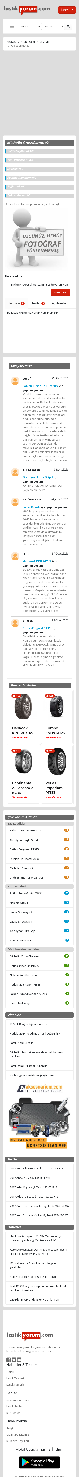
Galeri (10, 1372)
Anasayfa (13, 41)
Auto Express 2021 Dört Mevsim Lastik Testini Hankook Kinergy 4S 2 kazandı (38, 1252)
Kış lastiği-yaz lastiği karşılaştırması (32, 1075)
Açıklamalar (59, 303)
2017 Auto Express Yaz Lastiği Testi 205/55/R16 (39, 1206)
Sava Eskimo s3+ (20, 940)
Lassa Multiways (20, 1003)
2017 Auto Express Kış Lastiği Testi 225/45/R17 (39, 1215)
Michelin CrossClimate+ (24, 956)
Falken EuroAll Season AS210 (28, 994)
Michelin (45, 41)
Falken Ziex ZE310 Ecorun (26, 830)
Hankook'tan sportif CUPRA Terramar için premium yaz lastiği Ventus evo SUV (36, 1238)
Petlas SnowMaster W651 (26, 893)
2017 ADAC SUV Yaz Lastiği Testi (30, 1178)
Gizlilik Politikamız (17, 1434)
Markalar (29, 41)
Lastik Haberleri (16, 1384)
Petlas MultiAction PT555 (25, 984)
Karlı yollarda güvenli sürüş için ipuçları (34, 1277)
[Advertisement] (39, 93)
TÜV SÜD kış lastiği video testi (28, 1024)
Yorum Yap (61, 292)
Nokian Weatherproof (24, 975)
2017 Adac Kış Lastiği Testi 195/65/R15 (33, 1187)
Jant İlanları (13, 1413)
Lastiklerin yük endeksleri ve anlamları (34, 1299)
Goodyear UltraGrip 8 (23, 931)
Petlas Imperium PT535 (54, 788)
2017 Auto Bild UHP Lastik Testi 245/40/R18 (36, 1168)
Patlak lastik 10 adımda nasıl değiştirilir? (35, 1033)
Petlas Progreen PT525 (24, 849)
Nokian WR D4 (19, 903)
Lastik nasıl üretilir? (22, 1043)
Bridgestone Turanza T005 (26, 877)
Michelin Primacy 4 (21, 868)
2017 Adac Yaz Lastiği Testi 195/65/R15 (34, 1196)
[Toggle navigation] (12, 26)
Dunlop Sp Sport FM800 (24, 859)
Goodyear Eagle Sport (24, 840)
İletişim (10, 1428)
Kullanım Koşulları (17, 1441)
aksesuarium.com (17, 1400)
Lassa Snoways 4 (21, 922)
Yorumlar (17, 303)
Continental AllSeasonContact (22, 788)
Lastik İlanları (14, 1406)
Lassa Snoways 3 (21, 912)
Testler (38, 303)
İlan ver (66, 10)
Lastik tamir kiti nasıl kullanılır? (29, 1066)
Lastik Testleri (15, 1378)
